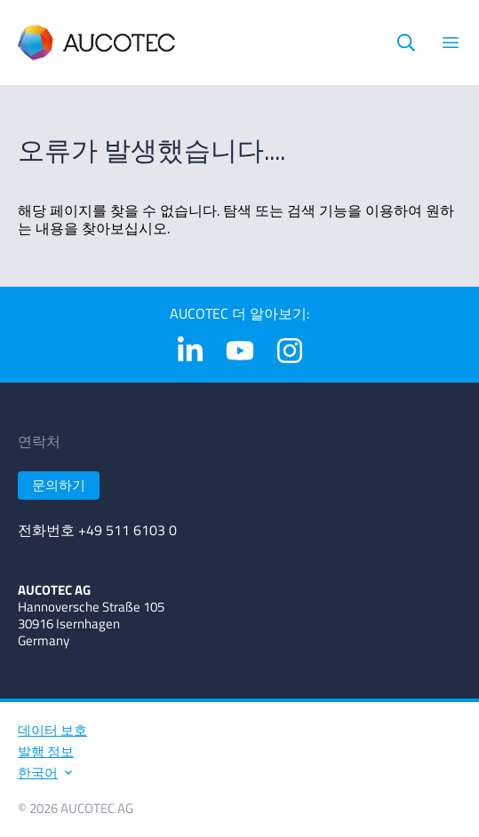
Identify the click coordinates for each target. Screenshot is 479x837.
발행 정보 (46, 751)
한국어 (44, 772)
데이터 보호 (52, 730)
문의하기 (58, 485)
